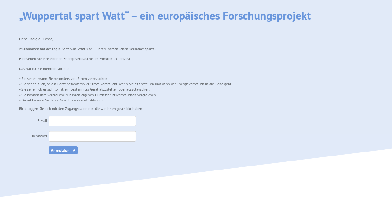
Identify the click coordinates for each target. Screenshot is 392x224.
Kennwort (39, 135)
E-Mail (42, 120)
